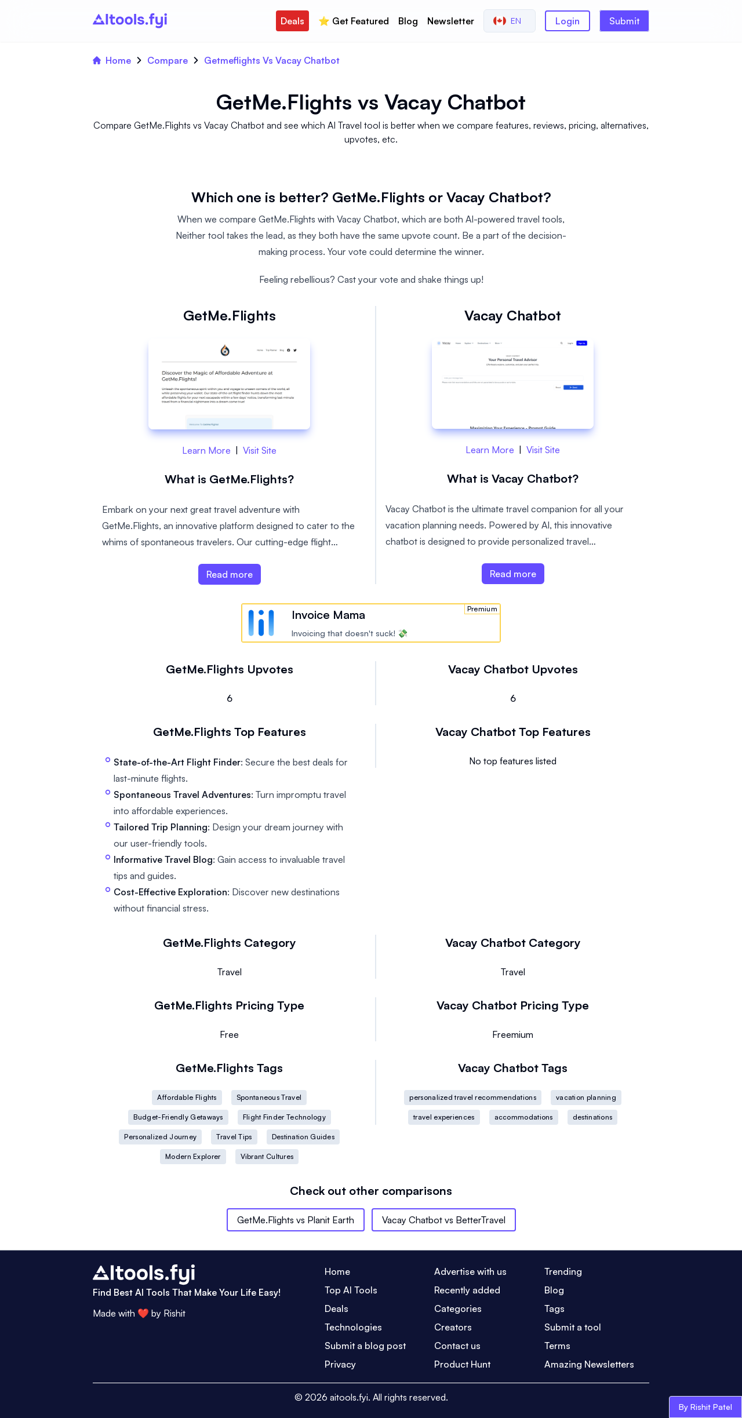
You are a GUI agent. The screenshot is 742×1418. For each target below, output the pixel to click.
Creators (453, 1327)
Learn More (206, 450)
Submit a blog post (365, 1345)
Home (112, 60)
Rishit (174, 1313)
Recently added (467, 1290)
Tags (554, 1308)
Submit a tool (572, 1327)
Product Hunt (462, 1364)
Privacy (340, 1364)
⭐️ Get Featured (353, 21)
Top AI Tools (351, 1290)
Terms (557, 1345)
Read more (229, 574)
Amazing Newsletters (589, 1364)
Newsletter (450, 21)
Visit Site (260, 450)
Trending (563, 1271)
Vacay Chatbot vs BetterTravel (443, 1220)
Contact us (457, 1345)
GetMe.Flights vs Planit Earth (295, 1220)
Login (567, 21)
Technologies (353, 1327)
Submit (624, 21)
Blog (408, 21)
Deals (292, 21)
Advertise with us (470, 1271)
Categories (458, 1308)
